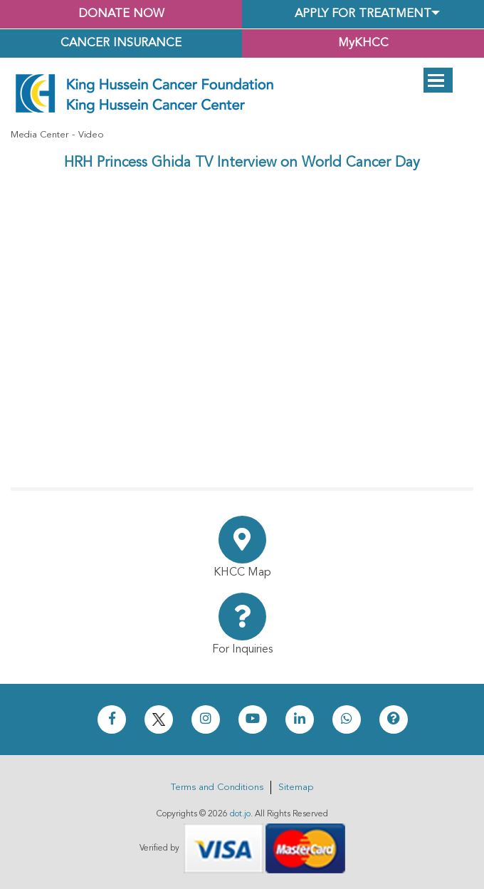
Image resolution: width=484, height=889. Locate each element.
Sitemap (295, 787)
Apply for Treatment (363, 14)
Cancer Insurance (121, 43)
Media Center (39, 135)
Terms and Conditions (217, 787)
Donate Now (121, 14)
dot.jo (240, 814)
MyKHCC (363, 43)
